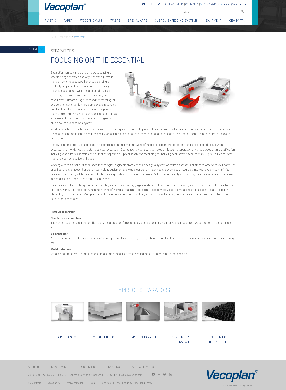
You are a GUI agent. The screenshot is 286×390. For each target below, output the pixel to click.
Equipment (213, 20)
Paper (68, 20)
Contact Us (192, 4)
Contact (33, 49)
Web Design (123, 382)
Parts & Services (142, 367)
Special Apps (137, 20)
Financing (113, 367)
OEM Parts (237, 20)
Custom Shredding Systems (176, 20)
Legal (92, 382)
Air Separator (67, 337)
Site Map (106, 382)
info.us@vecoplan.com (235, 4)
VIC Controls (34, 382)
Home (53, 37)
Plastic (50, 20)
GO (245, 12)
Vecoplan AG (54, 382)
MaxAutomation (75, 382)
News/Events (176, 4)
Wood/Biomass (91, 20)
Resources (87, 367)
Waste (115, 20)
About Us (34, 367)
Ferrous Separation (143, 337)
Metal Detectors (105, 337)
